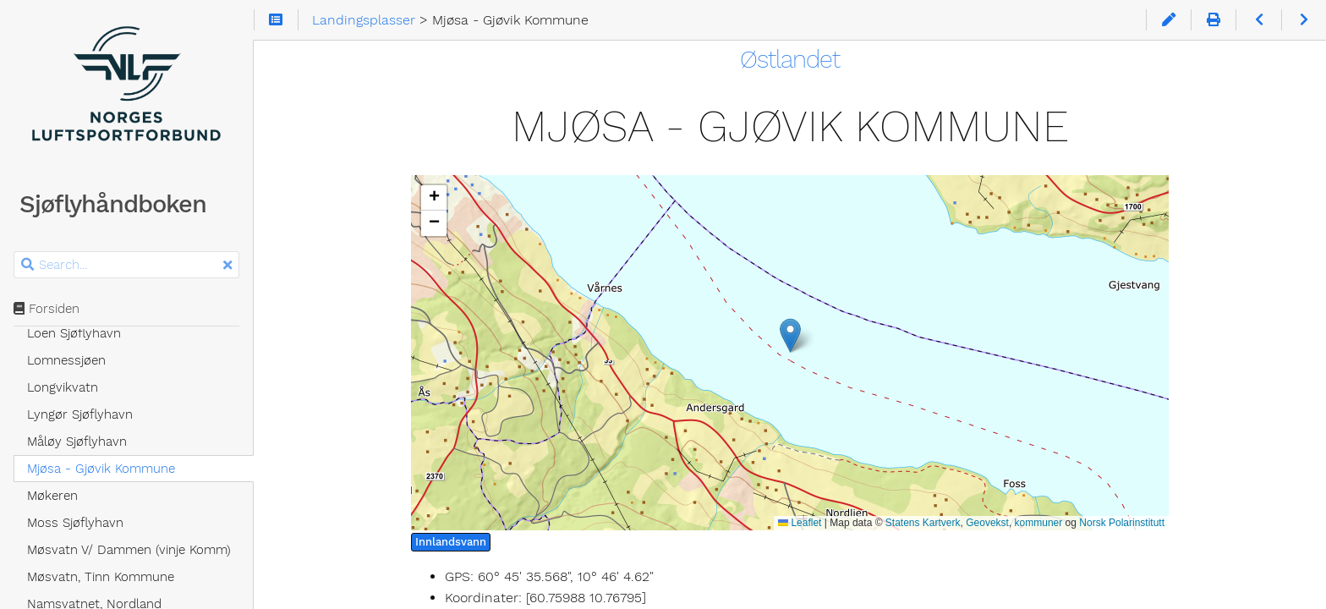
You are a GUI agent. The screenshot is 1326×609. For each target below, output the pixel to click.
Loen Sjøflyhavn (74, 333)
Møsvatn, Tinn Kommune (100, 576)
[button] (790, 335)
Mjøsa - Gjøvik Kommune (101, 468)
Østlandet (790, 59)
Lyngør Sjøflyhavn (80, 414)
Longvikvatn (62, 387)
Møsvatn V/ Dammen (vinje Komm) (129, 549)
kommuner (1039, 523)
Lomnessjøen (66, 360)
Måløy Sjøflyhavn (77, 441)
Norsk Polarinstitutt (1121, 523)
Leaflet (799, 523)
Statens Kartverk (923, 523)
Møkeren (52, 495)
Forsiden (46, 308)
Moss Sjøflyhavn (75, 522)
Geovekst (987, 523)
